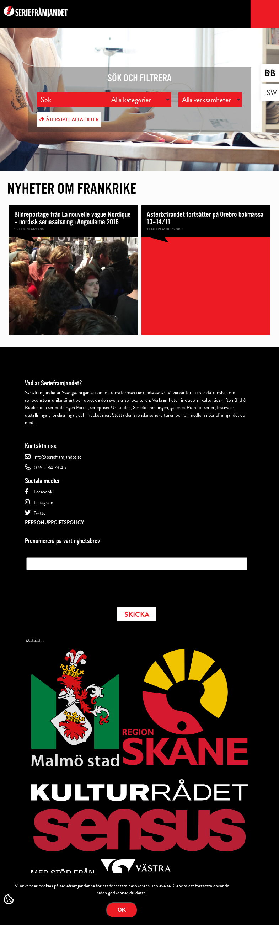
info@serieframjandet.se (57, 457)
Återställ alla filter (72, 119)
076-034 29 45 (50, 467)
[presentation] (80, 586)
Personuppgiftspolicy (54, 522)
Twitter (40, 513)
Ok (122, 910)
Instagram (43, 502)
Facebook (43, 492)
